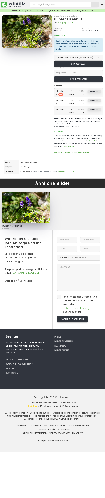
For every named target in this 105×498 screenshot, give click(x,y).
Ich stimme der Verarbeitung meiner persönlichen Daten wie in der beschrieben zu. (80, 304)
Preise (57, 336)
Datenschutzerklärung (76, 308)
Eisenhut (53, 172)
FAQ (67, 152)
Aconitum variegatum (65, 16)
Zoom (45, 18)
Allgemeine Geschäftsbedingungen (53, 429)
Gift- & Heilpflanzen (27, 167)
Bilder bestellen (63, 341)
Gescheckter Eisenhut (41, 172)
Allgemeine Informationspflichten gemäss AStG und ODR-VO (53, 433)
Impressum (22, 425)
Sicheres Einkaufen (80, 152)
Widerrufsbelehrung (79, 425)
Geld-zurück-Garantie (19, 364)
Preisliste (92, 141)
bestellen (94, 91)
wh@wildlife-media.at (26, 273)
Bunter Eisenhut (68, 19)
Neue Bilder (60, 345)
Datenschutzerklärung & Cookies (48, 425)
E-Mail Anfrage (68, 146)
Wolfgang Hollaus (65, 22)
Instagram (12, 373)
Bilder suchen (62, 350)
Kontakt (58, 152)
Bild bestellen (78, 64)
